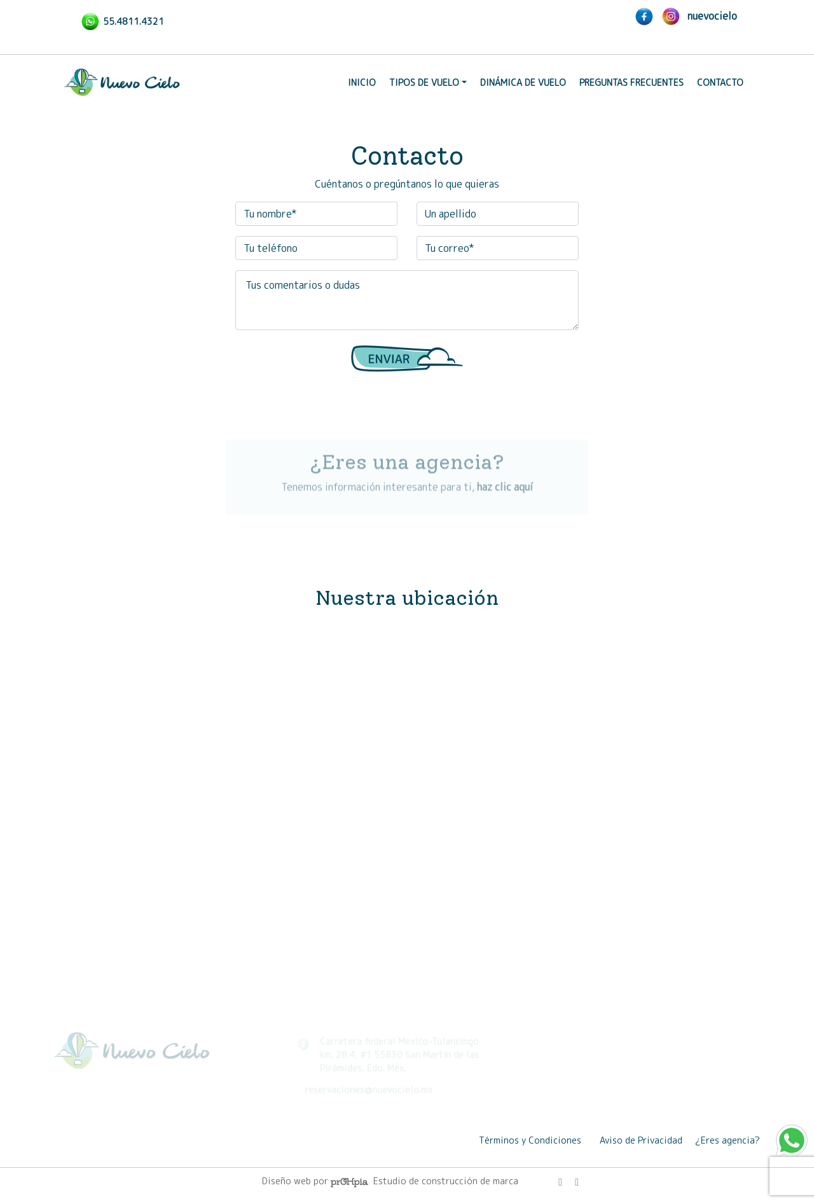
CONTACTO (720, 82)
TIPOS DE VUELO (424, 82)
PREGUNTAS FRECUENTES (631, 82)
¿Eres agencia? (727, 1140)
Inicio (362, 82)
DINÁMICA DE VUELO (523, 82)
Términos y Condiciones (530, 1140)
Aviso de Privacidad (641, 1140)
